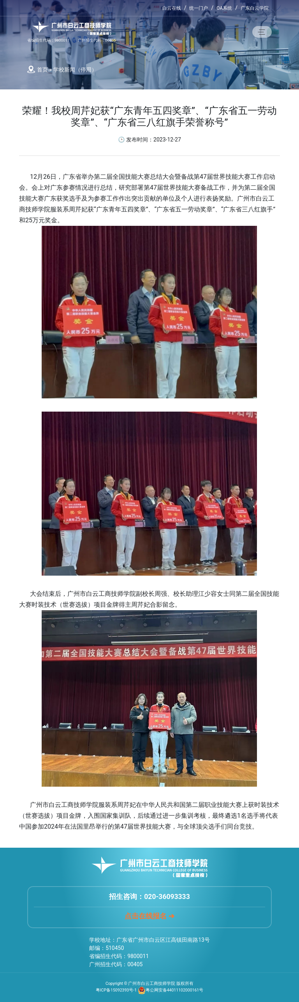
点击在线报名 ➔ (149, 916)
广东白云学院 (255, 8)
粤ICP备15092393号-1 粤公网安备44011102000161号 (150, 990)
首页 (42, 69)
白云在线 (171, 8)
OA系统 (224, 8)
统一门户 (198, 8)
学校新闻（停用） (75, 69)
